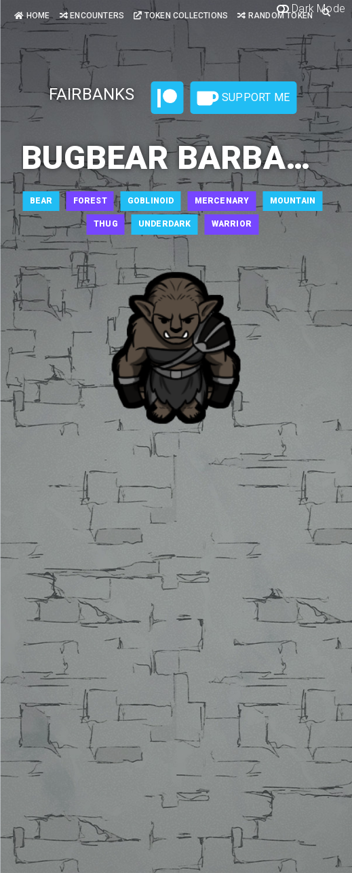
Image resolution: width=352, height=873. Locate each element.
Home (32, 15)
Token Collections (181, 15)
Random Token (275, 15)
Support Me (243, 98)
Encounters (92, 15)
